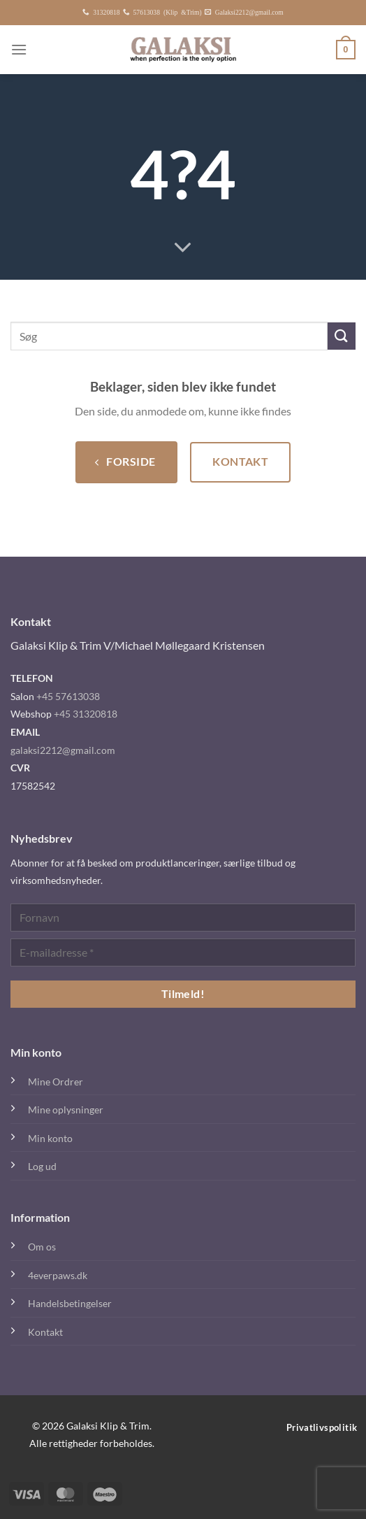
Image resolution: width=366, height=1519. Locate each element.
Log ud (42, 1166)
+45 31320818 (85, 714)
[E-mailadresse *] (183, 953)
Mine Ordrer (55, 1081)
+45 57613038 (68, 696)
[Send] (342, 336)
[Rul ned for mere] (183, 248)
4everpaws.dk (57, 1275)
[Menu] (18, 49)
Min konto (50, 1138)
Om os (42, 1247)
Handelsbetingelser (70, 1303)
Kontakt (45, 1332)
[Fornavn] (183, 918)
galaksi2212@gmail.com (62, 750)
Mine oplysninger (65, 1109)
